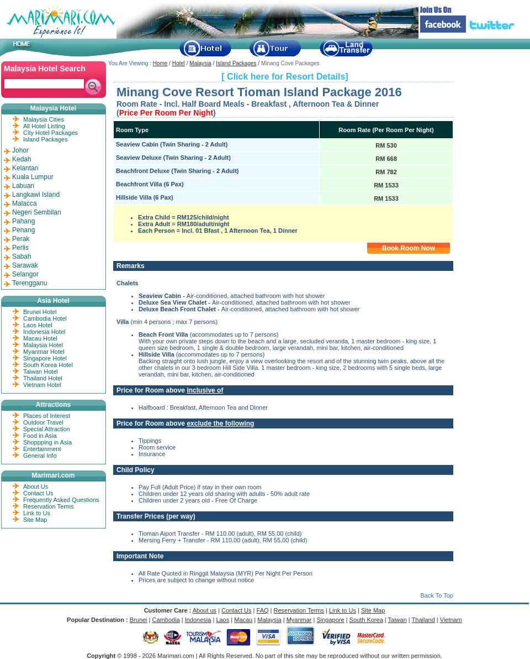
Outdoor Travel (43, 422)
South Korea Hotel (48, 365)
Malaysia (200, 63)
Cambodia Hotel (45, 318)
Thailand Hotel (42, 378)
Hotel (178, 63)
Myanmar (299, 619)
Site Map (35, 519)
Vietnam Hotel (42, 384)
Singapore (330, 619)
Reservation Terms (48, 506)
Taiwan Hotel (40, 371)
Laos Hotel (37, 325)
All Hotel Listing (44, 126)
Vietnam (451, 619)
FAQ (263, 610)
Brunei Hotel (40, 311)
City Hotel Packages (50, 132)
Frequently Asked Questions (61, 499)
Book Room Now (408, 248)
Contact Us (38, 493)
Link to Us (36, 513)
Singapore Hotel (45, 358)
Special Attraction (46, 429)
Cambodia (166, 619)
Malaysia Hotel (43, 345)
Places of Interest (46, 415)
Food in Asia (40, 435)
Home (160, 63)
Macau (243, 619)
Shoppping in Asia (47, 442)
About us (204, 610)
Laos (222, 619)
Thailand (423, 619)
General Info (40, 455)
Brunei (138, 619)
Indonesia (198, 619)
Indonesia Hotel (44, 331)
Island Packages (236, 63)
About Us (35, 486)
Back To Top (436, 595)
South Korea (366, 619)
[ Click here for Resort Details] (284, 76)
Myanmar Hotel (44, 351)
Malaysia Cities (43, 119)
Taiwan (397, 619)
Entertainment (42, 449)
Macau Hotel (40, 338)
